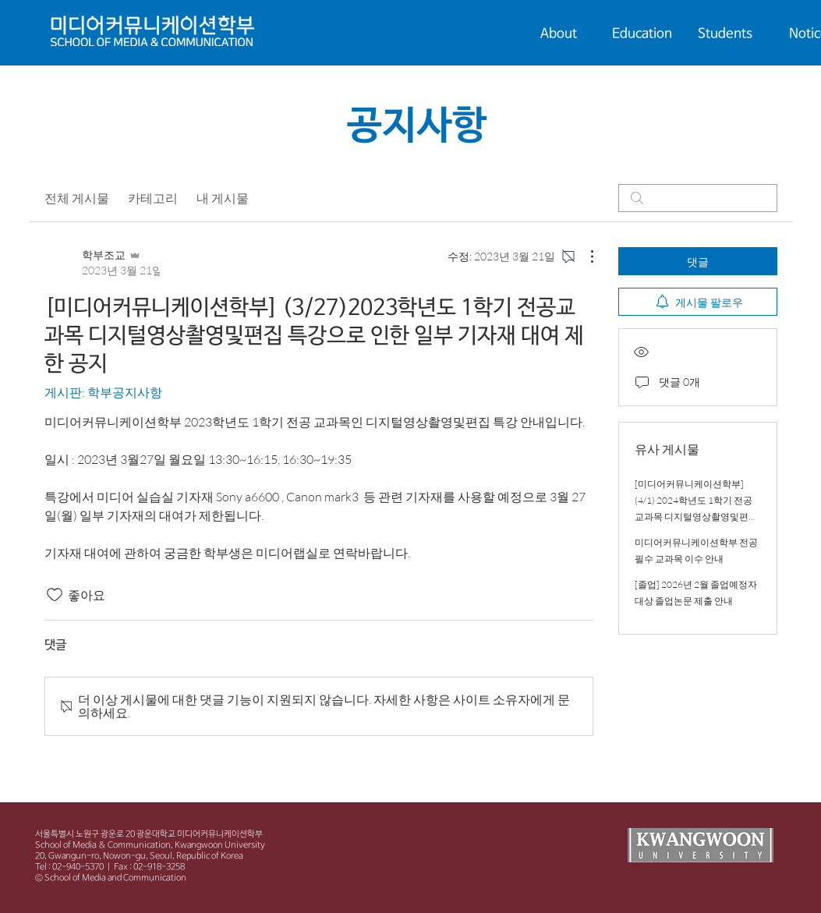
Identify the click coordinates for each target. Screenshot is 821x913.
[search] (697, 198)
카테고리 (153, 198)
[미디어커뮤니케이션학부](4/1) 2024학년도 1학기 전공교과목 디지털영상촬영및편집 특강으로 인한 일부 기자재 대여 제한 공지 (696, 516)
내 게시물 (222, 198)
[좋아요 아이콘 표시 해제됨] (54, 595)
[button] (558, 34)
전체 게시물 (76, 198)
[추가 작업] (584, 256)
